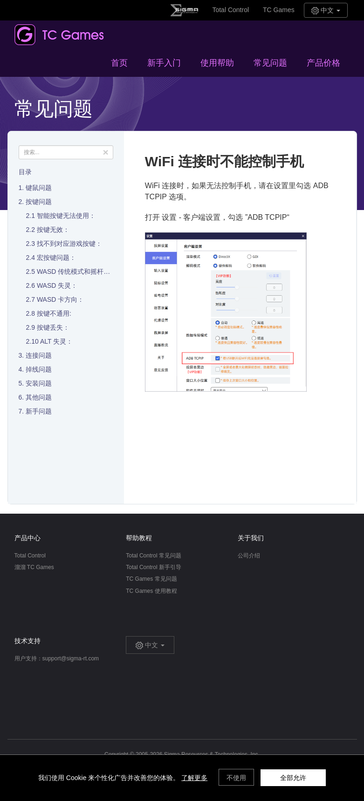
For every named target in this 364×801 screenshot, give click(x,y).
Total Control (230, 10)
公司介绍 (249, 555)
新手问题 (39, 411)
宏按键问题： (56, 257)
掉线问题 (39, 369)
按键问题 (39, 201)
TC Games (279, 10)
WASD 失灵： (57, 285)
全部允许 (293, 777)
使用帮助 (217, 63)
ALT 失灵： (56, 341)
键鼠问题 (39, 187)
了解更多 (194, 777)
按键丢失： (53, 327)
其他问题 (39, 397)
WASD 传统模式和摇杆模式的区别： (90, 271)
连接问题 (39, 355)
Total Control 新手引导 (153, 567)
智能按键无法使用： (66, 215)
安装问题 (39, 383)
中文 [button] (325, 10)
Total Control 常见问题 (153, 555)
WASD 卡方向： (60, 299)
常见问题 (270, 63)
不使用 (236, 777)
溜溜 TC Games (34, 567)
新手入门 (164, 63)
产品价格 (323, 63)
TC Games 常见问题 (151, 579)
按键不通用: (54, 313)
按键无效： (53, 229)
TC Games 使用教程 (151, 591)
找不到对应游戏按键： (69, 243)
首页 (119, 63)
